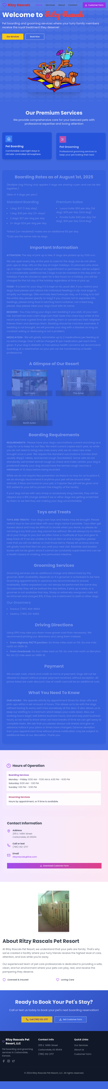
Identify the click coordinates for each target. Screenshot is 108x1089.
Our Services (13, 36)
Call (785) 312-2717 (37, 1020)
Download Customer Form (55, 865)
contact (72, 5)
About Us (79, 1049)
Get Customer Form (70, 1020)
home (39, 5)
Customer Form (94, 5)
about (61, 5)
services (50, 5)
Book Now (35, 36)
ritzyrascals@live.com (25, 856)
